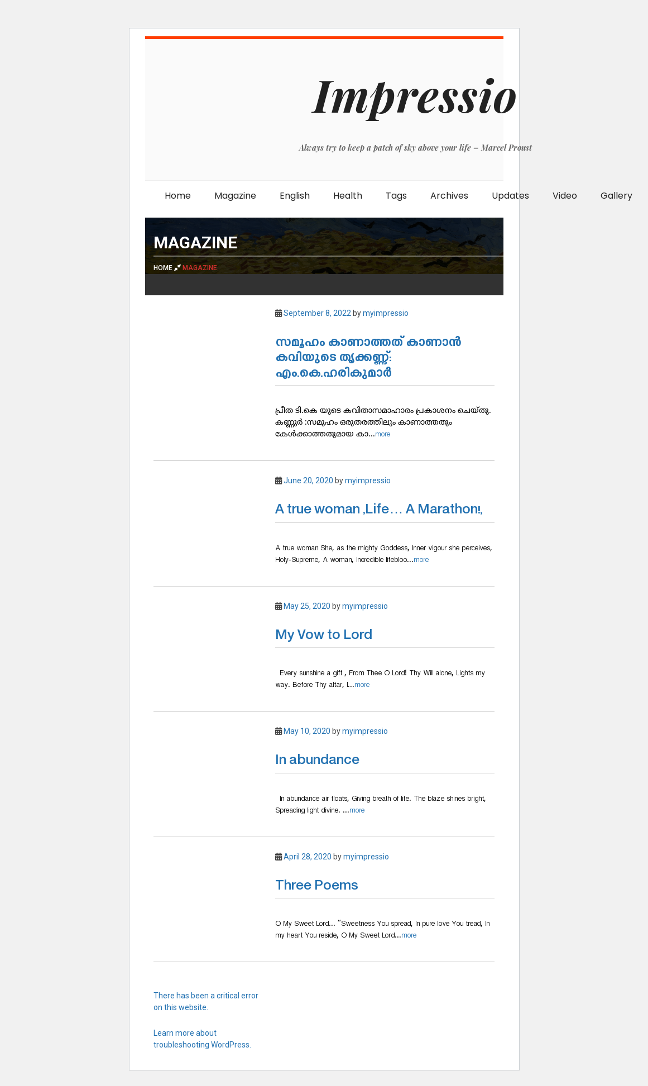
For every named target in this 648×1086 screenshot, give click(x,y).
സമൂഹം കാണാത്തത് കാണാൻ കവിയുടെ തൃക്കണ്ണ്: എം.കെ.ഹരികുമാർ (368, 358)
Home (178, 195)
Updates (510, 195)
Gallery (616, 195)
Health (347, 195)
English (295, 195)
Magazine (235, 195)
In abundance (317, 760)
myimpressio (386, 313)
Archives (449, 195)
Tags (396, 195)
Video (565, 195)
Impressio (415, 94)
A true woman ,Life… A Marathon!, (378, 510)
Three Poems (316, 886)
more (382, 434)
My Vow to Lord (323, 635)
